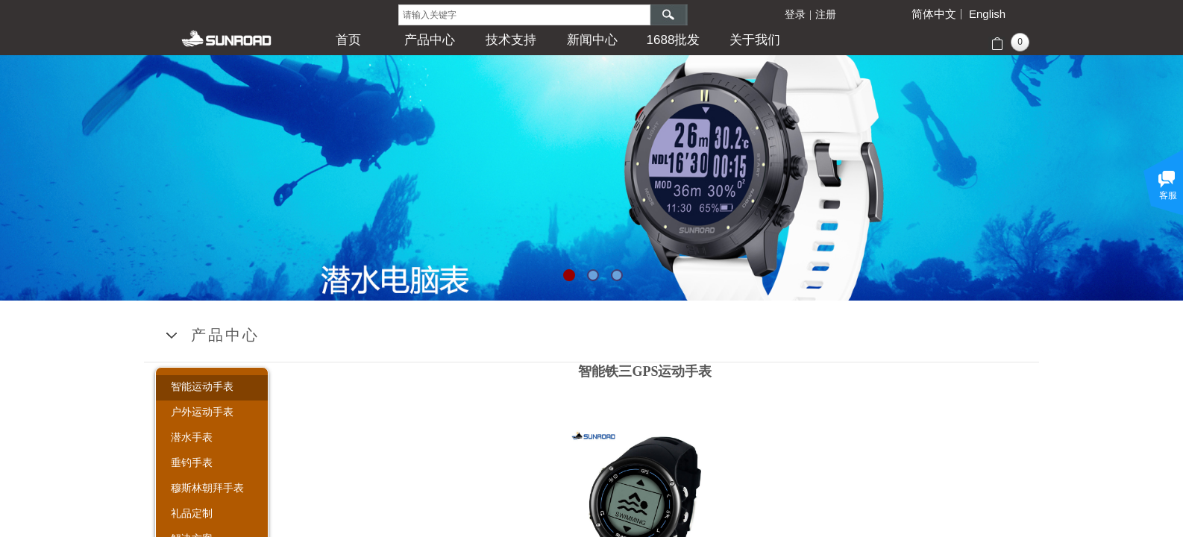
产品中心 (429, 40)
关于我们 (754, 40)
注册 (825, 14)
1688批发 (673, 40)
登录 (795, 14)
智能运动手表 (202, 386)
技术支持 (511, 40)
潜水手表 (192, 437)
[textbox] (524, 14)
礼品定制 (192, 513)
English (987, 14)
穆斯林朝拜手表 (207, 488)
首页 (348, 40)
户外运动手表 (202, 412)
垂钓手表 (192, 462)
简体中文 (933, 14)
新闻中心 (592, 40)
